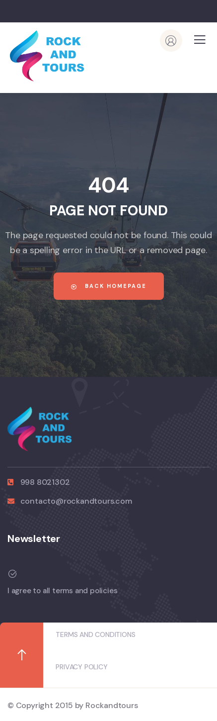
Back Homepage (108, 285)
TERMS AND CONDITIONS (95, 634)
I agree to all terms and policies (62, 591)
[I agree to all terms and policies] (104, 574)
